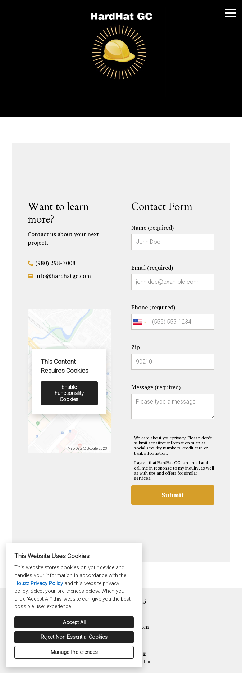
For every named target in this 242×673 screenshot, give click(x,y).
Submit (172, 494)
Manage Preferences (74, 652)
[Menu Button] (230, 13)
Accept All (74, 622)
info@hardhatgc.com (63, 276)
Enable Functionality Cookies (69, 393)
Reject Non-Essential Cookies (74, 637)
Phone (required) (172, 316)
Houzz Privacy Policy (38, 583)
